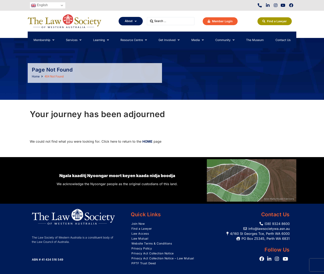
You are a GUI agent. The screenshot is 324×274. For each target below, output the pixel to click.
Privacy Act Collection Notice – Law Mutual (162, 258)
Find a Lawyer (141, 228)
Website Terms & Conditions (151, 243)
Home (36, 76)
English (39, 5)
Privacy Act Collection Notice (152, 253)
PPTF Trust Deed (143, 263)
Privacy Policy (141, 248)
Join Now (138, 223)
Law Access (140, 233)
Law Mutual (139, 238)
